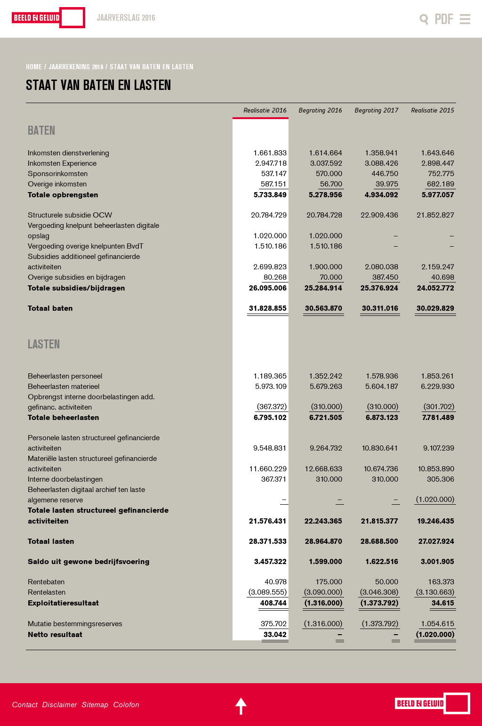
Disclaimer (59, 704)
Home (34, 66)
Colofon (126, 704)
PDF (444, 19)
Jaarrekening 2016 (75, 66)
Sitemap (94, 704)
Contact (24, 704)
